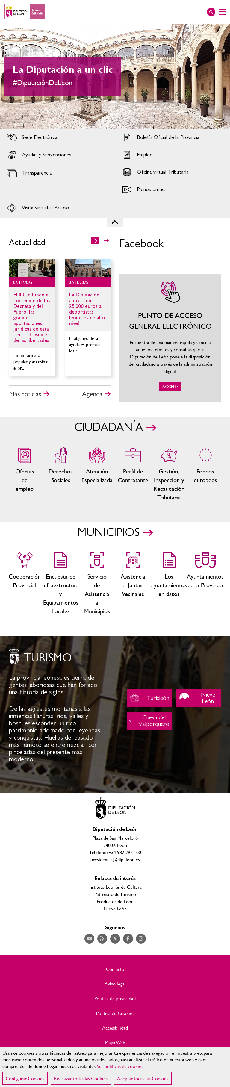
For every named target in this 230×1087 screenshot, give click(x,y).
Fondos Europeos (205, 474)
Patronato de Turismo (115, 894)
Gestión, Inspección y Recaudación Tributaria (169, 474)
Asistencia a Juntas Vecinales (133, 583)
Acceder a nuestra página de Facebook (128, 939)
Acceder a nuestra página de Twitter (115, 939)
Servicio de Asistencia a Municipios (97, 583)
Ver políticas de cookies (120, 1065)
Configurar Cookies (25, 1078)
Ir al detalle (32, 268)
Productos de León (115, 901)
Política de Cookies (115, 1013)
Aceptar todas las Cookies (142, 1078)
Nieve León (198, 698)
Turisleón (149, 698)
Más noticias (25, 394)
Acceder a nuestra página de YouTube (89, 939)
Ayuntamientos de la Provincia (205, 583)
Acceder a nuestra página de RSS (102, 939)
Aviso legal (115, 983)
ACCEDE (170, 338)
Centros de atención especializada (97, 474)
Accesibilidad (115, 1027)
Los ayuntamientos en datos (169, 583)
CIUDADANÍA (108, 427)
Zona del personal (133, 474)
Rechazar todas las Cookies (81, 1078)
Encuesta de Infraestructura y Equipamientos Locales (61, 583)
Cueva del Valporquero (149, 721)
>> (106, 240)
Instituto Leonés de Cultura (115, 886)
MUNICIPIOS (109, 532)
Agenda (92, 394)
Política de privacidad (115, 998)
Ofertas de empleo (24, 474)
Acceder (57, 137)
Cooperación (24, 583)
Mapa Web (115, 1042)
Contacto (115, 969)
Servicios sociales (61, 474)
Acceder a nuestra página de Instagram (141, 939)
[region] (115, 1067)
